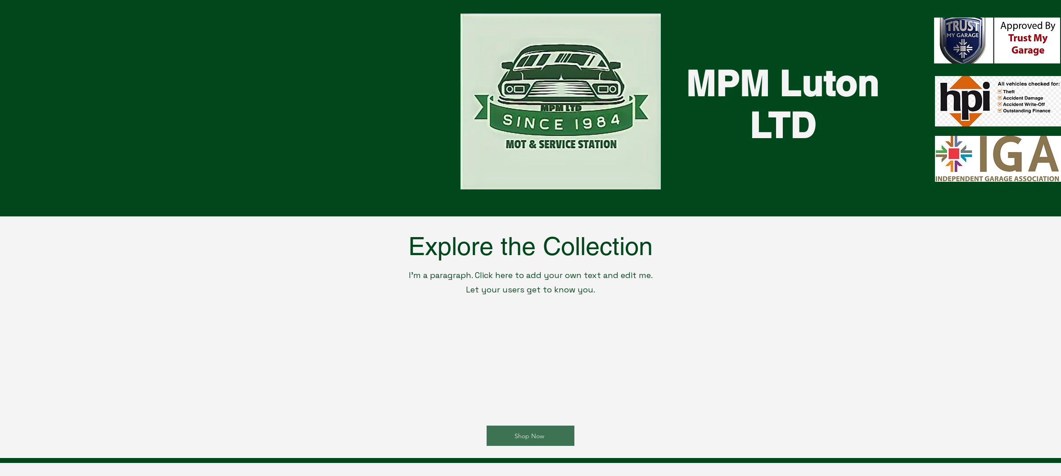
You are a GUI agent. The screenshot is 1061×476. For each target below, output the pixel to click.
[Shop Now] (530, 436)
